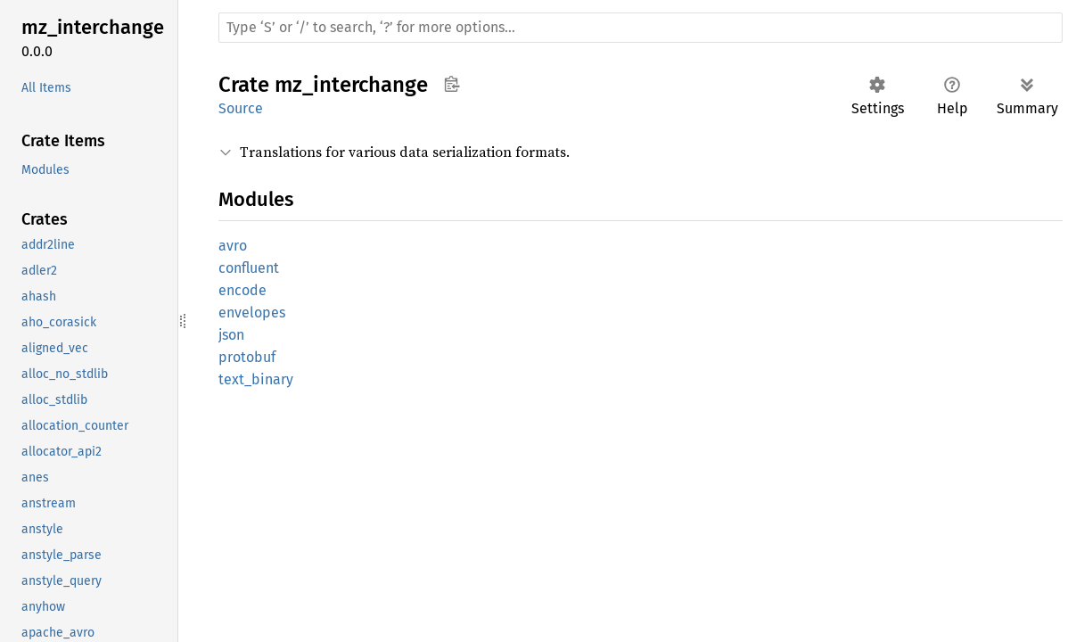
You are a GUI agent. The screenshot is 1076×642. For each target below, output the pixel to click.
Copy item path (451, 84)
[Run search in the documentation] (640, 27)
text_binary (255, 379)
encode (242, 290)
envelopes (251, 312)
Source (240, 108)
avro (232, 245)
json (231, 334)
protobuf (246, 357)
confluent (248, 267)
